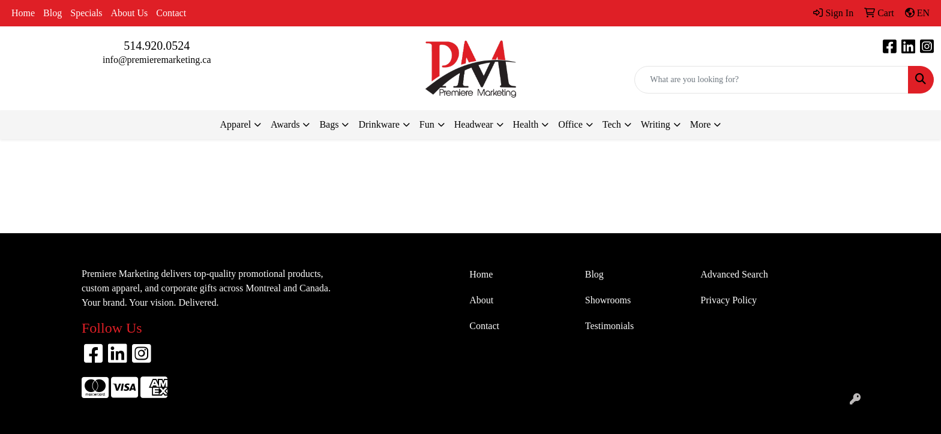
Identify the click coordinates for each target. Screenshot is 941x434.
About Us (129, 13)
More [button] (700, 124)
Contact (171, 13)
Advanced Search (734, 274)
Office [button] (570, 124)
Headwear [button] (473, 124)
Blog (52, 13)
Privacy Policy (728, 300)
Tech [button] (612, 124)
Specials (86, 13)
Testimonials (609, 326)
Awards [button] (285, 124)
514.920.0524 (157, 45)
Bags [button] (328, 124)
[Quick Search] (771, 80)
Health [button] (526, 124)
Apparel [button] (235, 124)
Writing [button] (655, 124)
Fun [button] (426, 124)
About (481, 300)
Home (23, 13)
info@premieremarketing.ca (157, 60)
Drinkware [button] (378, 124)
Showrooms (608, 300)
